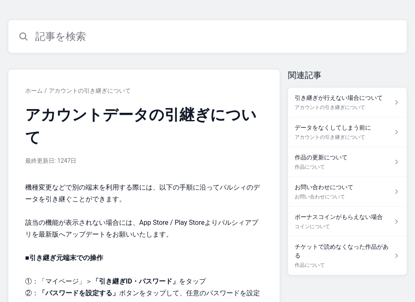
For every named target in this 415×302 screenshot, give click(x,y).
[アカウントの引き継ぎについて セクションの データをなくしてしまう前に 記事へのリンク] (347, 132)
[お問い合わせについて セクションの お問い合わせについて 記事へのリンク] (347, 192)
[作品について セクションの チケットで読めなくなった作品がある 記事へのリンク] (347, 256)
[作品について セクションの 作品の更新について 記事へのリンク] (347, 162)
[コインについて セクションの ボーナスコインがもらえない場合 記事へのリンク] (347, 222)
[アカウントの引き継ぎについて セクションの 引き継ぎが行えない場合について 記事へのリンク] (347, 102)
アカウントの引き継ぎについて (90, 90)
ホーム (34, 90)
